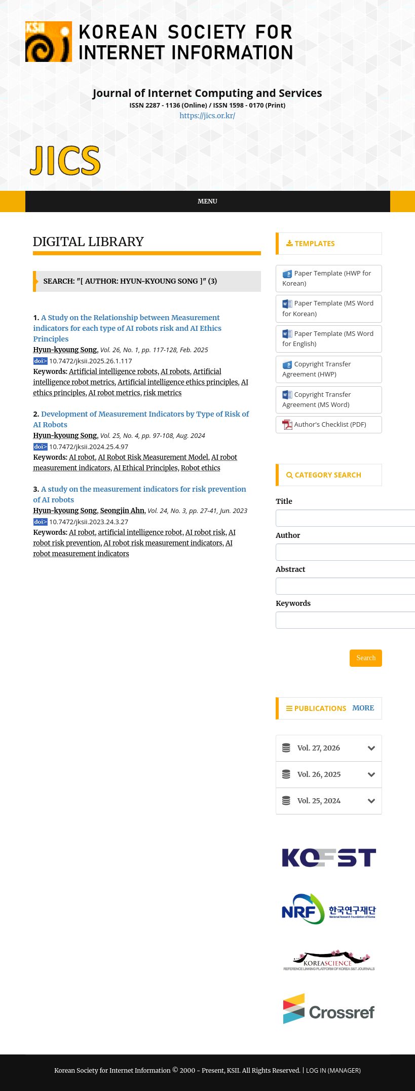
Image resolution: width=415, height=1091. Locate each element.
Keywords (293, 603)
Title (284, 501)
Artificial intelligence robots (113, 371)
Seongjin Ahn (122, 510)
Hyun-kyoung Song (65, 350)
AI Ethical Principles (145, 468)
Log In (316, 1070)
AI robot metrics (114, 393)
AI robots (175, 371)
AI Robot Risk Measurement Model (153, 457)
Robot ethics (200, 468)
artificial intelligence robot (140, 532)
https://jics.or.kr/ (207, 115)
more (363, 707)
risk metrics (162, 393)
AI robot (82, 457)
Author (288, 535)
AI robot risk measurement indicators (163, 543)
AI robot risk (205, 532)
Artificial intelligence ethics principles (178, 382)
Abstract (290, 569)
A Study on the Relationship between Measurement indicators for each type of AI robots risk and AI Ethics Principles (127, 328)
